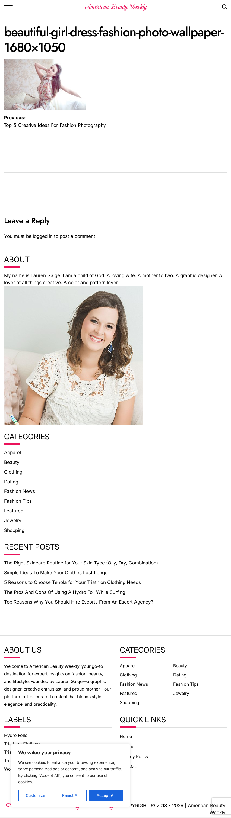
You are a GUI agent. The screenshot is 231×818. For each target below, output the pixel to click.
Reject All (71, 795)
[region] (70, 775)
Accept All (106, 795)
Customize (35, 795)
